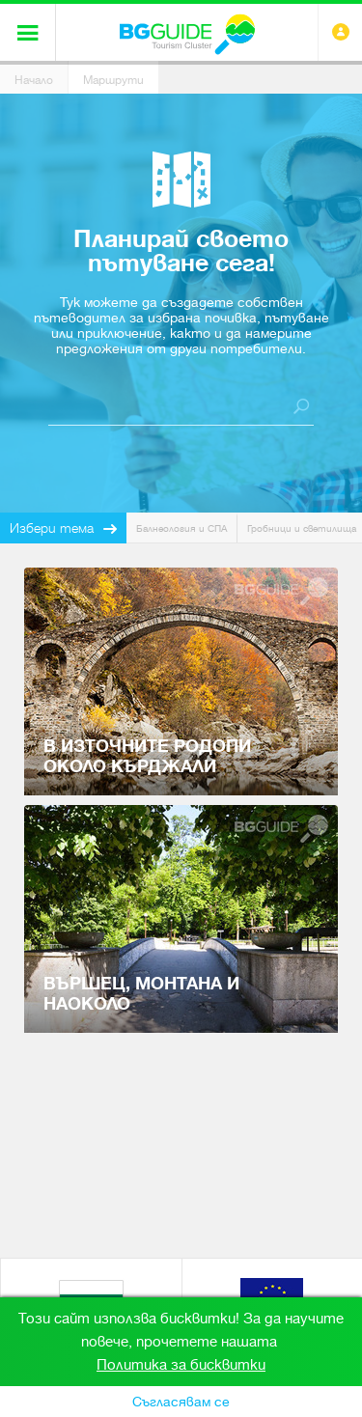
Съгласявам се (181, 1401)
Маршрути (113, 80)
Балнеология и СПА (181, 528)
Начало (33, 80)
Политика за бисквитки (181, 1365)
